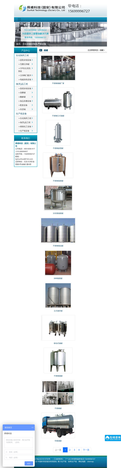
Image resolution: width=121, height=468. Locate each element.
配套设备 (23, 105)
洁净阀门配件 (24, 75)
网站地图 (82, 461)
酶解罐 (22, 97)
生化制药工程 (22, 55)
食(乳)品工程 (22, 83)
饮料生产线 (72, 461)
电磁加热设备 (24, 79)
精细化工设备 (24, 126)
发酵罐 (22, 92)
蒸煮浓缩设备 (24, 88)
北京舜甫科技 (93, 50)
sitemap (90, 461)
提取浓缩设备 (24, 60)
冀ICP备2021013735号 (41, 459)
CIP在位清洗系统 (24, 69)
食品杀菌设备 (24, 101)
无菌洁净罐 (23, 64)
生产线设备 (21, 113)
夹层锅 (22, 109)
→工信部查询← (58, 459)
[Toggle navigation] (19, 19)
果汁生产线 (62, 461)
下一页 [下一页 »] (86, 449)
